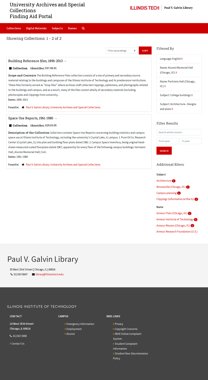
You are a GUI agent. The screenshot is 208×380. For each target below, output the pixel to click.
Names (72, 28)
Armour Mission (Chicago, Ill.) (173, 225)
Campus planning (166, 193)
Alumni (70, 334)
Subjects (57, 28)
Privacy (119, 324)
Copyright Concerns (126, 329)
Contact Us (18, 343)
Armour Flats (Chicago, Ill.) (172, 213)
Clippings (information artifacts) (175, 199)
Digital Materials (36, 28)
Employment (74, 329)
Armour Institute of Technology (175, 219)
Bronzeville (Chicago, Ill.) (171, 187)
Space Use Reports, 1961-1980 (31, 118)
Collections (13, 28)
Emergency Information (80, 324)
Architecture (164, 180)
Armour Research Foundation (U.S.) (177, 231)
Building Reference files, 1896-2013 (36, 61)
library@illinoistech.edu (50, 274)
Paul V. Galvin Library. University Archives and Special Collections (63, 107)
